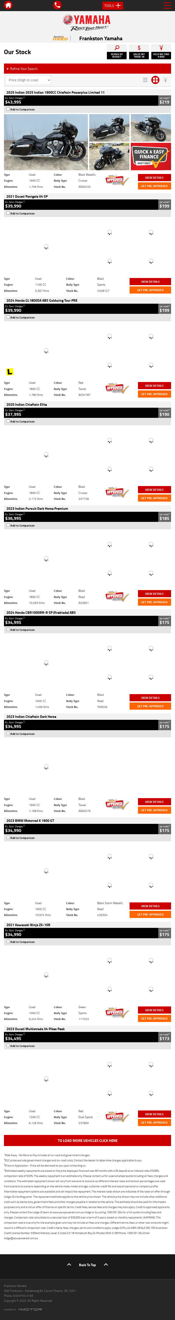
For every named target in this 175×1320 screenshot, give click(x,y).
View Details (154, 177)
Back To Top (87, 1264)
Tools (112, 5)
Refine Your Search (22, 68)
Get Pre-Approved (154, 186)
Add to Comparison (22, 109)
